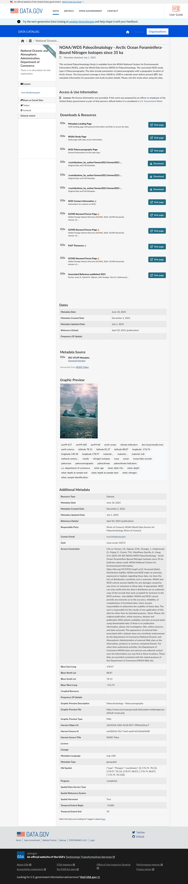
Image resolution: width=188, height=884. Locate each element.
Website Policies (49, 840)
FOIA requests (64, 864)
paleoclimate (103, 463)
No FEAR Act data (66, 869)
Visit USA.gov (88, 877)
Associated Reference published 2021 (87, 274)
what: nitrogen (129, 472)
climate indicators (129, 444)
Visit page (157, 124)
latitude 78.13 (85, 449)
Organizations (157, 31)
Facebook (26, 110)
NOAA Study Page (77, 136)
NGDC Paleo (82, 367)
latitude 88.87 (121, 449)
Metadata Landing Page (80, 123)
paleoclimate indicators (125, 463)
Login (92, 840)
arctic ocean (110, 444)
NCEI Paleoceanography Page (83, 149)
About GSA (22, 864)
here (103, 819)
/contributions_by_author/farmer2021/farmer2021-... (95, 162)
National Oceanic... (47, 40)
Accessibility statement (30, 869)
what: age (99, 468)
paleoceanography (84, 463)
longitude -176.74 (141, 449)
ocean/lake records (142, 458)
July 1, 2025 (90, 57)
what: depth (133, 468)
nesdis (86, 458)
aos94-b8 (95, 444)
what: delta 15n (115, 468)
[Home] (26, 11)
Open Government (32, 840)
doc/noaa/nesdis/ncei (152, 444)
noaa (116, 458)
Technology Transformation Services (89, 857)
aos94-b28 (81, 444)
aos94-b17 (66, 444)
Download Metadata (76, 360)
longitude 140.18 (69, 454)
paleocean (66, 463)
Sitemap (62, 840)
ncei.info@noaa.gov (30, 92)
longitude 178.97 (90, 454)
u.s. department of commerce (75, 468)
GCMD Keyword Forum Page (83, 214)
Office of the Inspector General (113, 864)
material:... (108, 454)
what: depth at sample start (104, 472)
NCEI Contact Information (81, 201)
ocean (126, 458)
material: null (138, 454)
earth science (67, 449)
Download (157, 163)
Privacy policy (143, 869)
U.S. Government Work (150, 101)
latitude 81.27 (103, 449)
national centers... (70, 458)
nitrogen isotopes (101, 458)
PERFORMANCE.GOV (78, 840)
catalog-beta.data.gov (81, 21)
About (18, 840)
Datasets (139, 32)
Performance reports (148, 864)
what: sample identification (74, 477)
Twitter (25, 105)
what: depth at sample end (74, 472)
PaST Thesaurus (76, 245)
